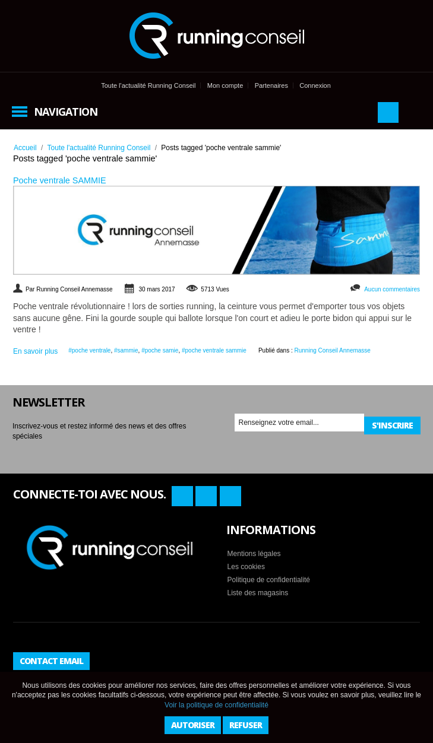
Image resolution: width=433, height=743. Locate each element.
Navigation (65, 111)
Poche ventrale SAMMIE (59, 180)
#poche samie (159, 350)
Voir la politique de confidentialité (216, 705)
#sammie (126, 350)
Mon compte (225, 85)
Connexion (315, 85)
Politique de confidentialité (268, 580)
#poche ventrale (89, 350)
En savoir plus (35, 351)
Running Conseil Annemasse (333, 350)
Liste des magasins (258, 593)
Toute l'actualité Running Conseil (148, 85)
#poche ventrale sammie (214, 350)
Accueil (25, 148)
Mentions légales (254, 554)
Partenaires (271, 85)
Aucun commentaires (392, 289)
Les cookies (246, 567)
